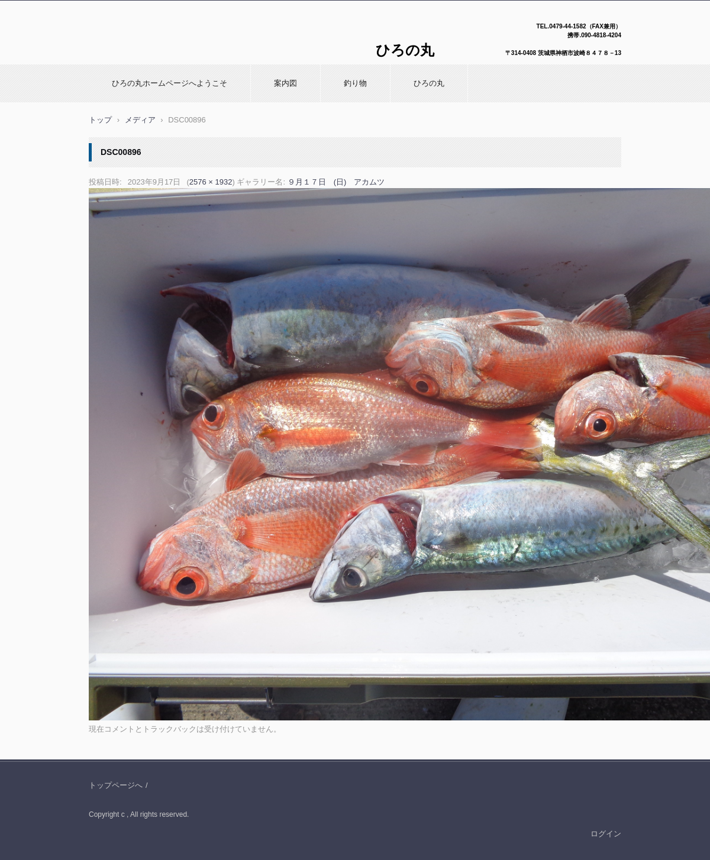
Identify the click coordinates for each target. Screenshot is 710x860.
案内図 (285, 83)
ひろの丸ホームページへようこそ (169, 83)
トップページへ (116, 785)
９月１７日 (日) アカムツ (336, 181)
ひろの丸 (429, 83)
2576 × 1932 (211, 181)
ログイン (605, 833)
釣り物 (355, 83)
